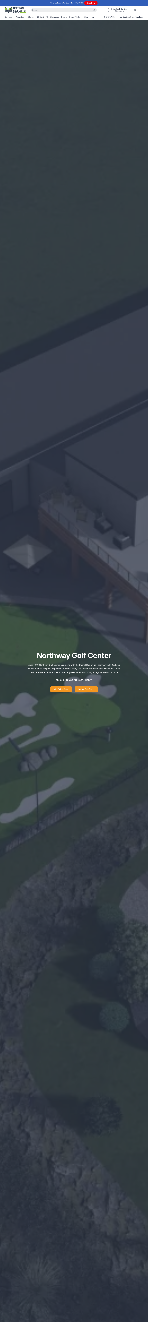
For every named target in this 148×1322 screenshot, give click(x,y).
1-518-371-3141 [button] (110, 17)
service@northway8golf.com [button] (132, 17)
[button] (91, 3)
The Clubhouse (52, 17)
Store (31, 17)
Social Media (75, 17)
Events (64, 17)
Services (9, 17)
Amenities (21, 17)
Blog (86, 17)
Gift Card (40, 17)
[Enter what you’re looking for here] (64, 10)
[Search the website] (94, 10)
